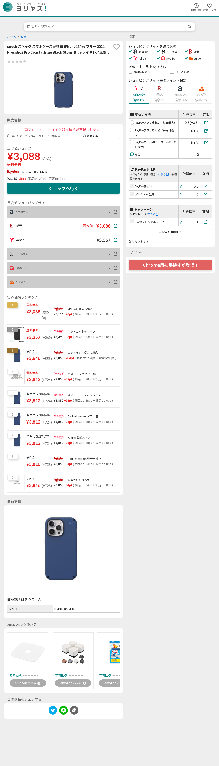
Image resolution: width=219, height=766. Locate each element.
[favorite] (116, 47)
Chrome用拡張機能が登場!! (170, 265)
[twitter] (52, 712)
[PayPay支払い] (206, 186)
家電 (23, 37)
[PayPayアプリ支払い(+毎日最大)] (205, 122)
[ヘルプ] (181, 186)
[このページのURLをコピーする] (74, 711)
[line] (63, 712)
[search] (190, 26)
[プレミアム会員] (206, 194)
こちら (163, 174)
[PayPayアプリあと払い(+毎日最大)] (205, 131)
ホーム (11, 37)
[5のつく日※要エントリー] (206, 222)
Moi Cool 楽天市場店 (34, 172)
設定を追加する (170, 232)
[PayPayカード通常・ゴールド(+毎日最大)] (205, 143)
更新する (90, 136)
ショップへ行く (63, 188)
